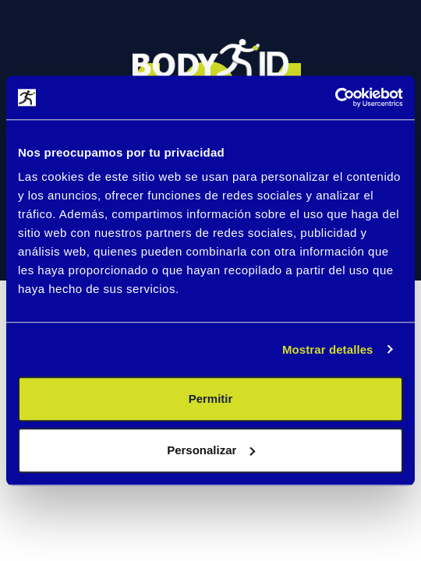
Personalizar (211, 450)
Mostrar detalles (327, 349)
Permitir (211, 398)
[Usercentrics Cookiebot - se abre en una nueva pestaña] (335, 97)
